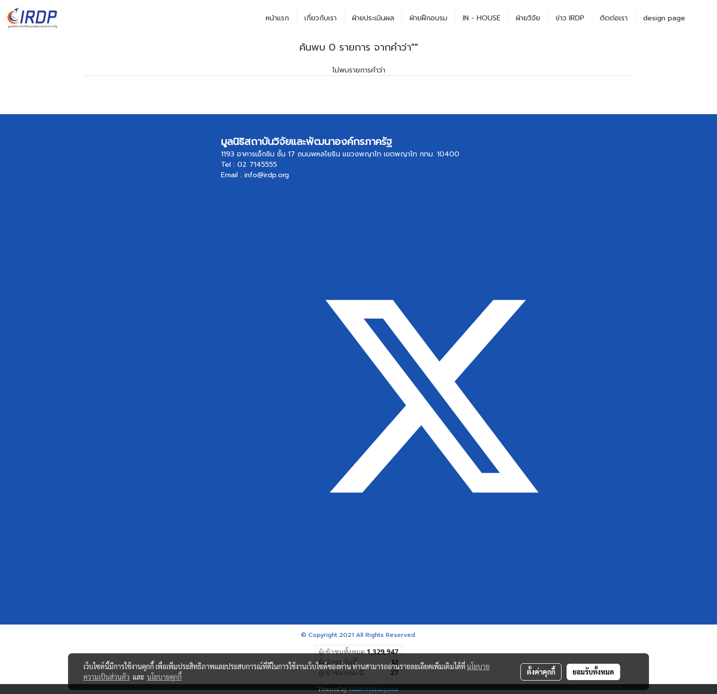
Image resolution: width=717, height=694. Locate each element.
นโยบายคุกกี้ (164, 676)
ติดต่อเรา (614, 18)
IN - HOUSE (482, 18)
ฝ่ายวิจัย (528, 18)
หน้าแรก (277, 18)
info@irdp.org (266, 175)
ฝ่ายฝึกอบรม (428, 18)
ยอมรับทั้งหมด (593, 671)
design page (664, 18)
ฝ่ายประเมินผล (373, 18)
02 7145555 (257, 164)
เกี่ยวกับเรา (320, 18)
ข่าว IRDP (570, 18)
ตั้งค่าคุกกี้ (541, 671)
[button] (702, 18)
